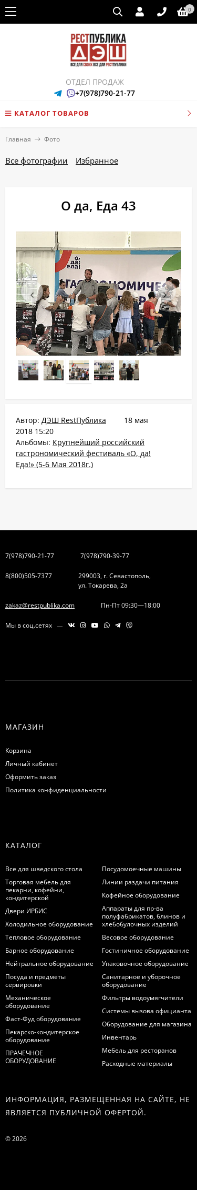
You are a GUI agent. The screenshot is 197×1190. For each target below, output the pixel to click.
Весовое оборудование (138, 937)
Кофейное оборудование (141, 895)
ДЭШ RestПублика (74, 420)
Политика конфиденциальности (56, 789)
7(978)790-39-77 (104, 555)
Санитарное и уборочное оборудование (141, 980)
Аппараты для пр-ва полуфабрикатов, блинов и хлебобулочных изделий (143, 916)
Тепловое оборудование (43, 937)
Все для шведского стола (43, 868)
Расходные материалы (137, 1063)
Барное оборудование (39, 950)
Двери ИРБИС (26, 910)
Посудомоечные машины (141, 868)
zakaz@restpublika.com (40, 605)
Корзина (18, 750)
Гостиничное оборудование (145, 950)
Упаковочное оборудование (145, 963)
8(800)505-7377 (28, 575)
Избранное (97, 160)
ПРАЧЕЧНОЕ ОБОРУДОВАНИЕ (30, 1056)
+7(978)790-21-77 (105, 93)
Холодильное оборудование (49, 924)
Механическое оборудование (28, 1001)
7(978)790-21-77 (29, 555)
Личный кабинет (31, 763)
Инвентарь (119, 1037)
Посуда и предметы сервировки (35, 980)
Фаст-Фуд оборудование (43, 1018)
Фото (52, 139)
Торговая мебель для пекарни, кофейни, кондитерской (38, 890)
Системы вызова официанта (146, 1010)
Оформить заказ (30, 776)
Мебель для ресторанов (139, 1050)
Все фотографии (36, 160)
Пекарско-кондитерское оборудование (42, 1035)
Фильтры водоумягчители (142, 997)
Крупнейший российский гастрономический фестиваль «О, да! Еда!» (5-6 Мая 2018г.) (83, 453)
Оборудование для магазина (147, 1024)
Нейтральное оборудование (49, 963)
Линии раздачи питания (140, 882)
